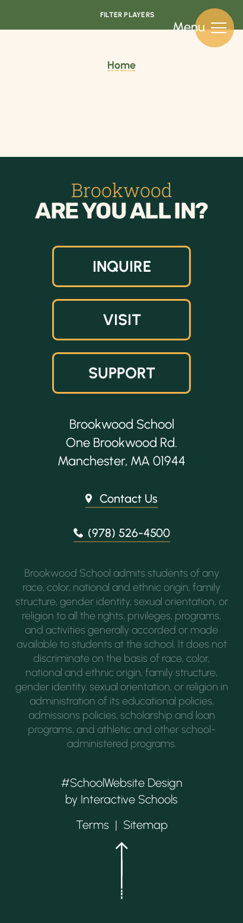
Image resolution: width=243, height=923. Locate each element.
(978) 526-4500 (129, 533)
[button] (121, 875)
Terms (92, 825)
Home (121, 65)
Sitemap (145, 825)
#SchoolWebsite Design (122, 783)
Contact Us (129, 498)
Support (121, 373)
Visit (121, 319)
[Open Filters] (121, 15)
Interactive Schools (129, 799)
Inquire (121, 266)
